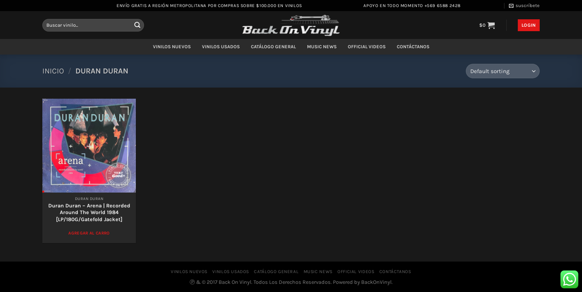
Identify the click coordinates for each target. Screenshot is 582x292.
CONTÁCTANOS (413, 46)
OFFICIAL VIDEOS (367, 46)
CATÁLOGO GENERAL (273, 46)
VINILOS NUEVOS (172, 46)
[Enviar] (137, 25)
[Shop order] (503, 71)
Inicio (53, 70)
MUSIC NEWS (322, 46)
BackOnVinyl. (377, 282)
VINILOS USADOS (221, 46)
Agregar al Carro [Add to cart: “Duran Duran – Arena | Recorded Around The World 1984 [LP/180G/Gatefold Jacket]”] (89, 233)
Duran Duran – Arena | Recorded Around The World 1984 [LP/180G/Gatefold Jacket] (89, 213)
